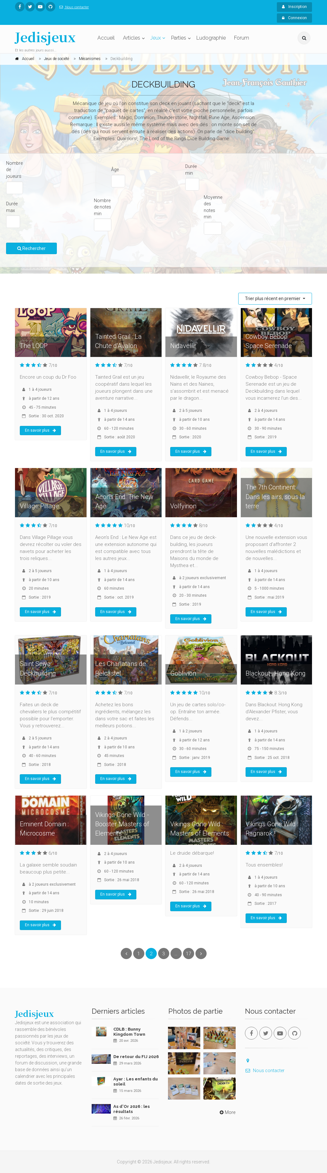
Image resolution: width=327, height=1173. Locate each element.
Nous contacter (73, 7)
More (226, 1112)
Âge (115, 169)
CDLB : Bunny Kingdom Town (129, 1032)
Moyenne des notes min (213, 207)
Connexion (294, 18)
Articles (131, 38)
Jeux (155, 38)
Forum (241, 38)
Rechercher (31, 248)
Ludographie (211, 38)
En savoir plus (40, 430)
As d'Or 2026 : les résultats (131, 1109)
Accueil (106, 38)
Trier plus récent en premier (273, 298)
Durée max (12, 207)
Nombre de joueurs (14, 170)
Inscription (294, 6)
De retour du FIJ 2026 (136, 1056)
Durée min (191, 170)
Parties (178, 38)
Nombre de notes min (102, 207)
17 (188, 954)
